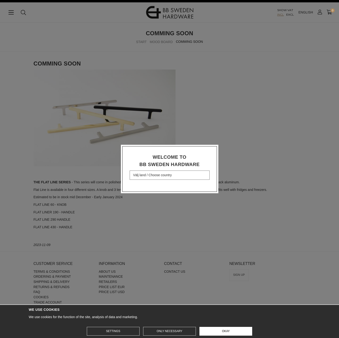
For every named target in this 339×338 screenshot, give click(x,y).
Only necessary (169, 331)
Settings (113, 331)
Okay (226, 331)
